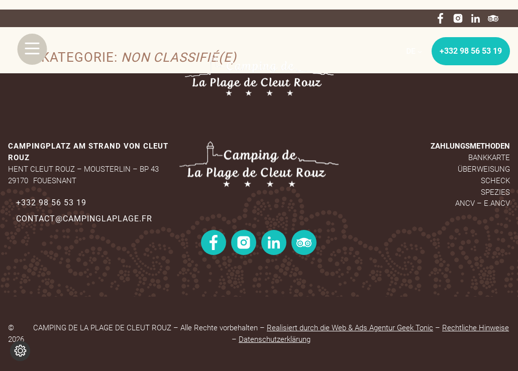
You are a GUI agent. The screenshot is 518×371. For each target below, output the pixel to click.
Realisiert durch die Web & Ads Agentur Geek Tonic (350, 327)
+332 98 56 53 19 (471, 51)
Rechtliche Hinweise (475, 327)
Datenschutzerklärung (274, 339)
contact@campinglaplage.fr (84, 218)
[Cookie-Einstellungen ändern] (20, 351)
